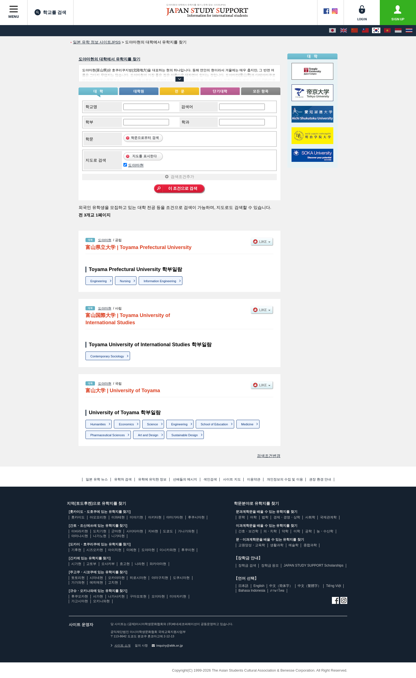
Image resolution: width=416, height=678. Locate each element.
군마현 (116, 531)
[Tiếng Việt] (387, 31)
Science (152, 424)
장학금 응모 (270, 565)
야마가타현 (174, 517)
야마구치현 (159, 578)
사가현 (98, 596)
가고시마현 (79, 601)
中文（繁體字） (309, 586)
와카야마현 (158, 564)
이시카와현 (168, 550)
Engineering (98, 281)
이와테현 (118, 517)
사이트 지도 (232, 479)
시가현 (76, 564)
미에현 (131, 550)
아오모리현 (98, 517)
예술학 (293, 545)
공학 (308, 531)
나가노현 (99, 536)
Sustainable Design (185, 435)
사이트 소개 (121, 645)
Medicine (247, 424)
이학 (296, 531)
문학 (241, 517)
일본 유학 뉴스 (97, 479)
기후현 (76, 550)
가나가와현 (186, 531)
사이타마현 (134, 531)
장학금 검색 (247, 565)
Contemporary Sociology (107, 356)
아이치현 (114, 550)
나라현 (140, 564)
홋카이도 (78, 517)
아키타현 (154, 517)
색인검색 (210, 479)
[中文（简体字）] (354, 31)
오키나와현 (101, 601)
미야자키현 (178, 596)
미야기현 (136, 517)
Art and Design (148, 435)
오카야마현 (116, 578)
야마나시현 (79, 536)
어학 (253, 517)
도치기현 (99, 531)
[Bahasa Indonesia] (398, 31)
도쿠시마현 (181, 578)
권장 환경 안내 (320, 479)
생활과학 (276, 545)
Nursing (125, 281)
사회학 (310, 517)
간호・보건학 (248, 531)
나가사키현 (116, 596)
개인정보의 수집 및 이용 (285, 479)
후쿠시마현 (196, 517)
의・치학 (270, 531)
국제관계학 (328, 517)
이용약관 (253, 479)
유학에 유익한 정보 (152, 479)
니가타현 (118, 536)
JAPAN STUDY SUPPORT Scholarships (314, 565)
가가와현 (78, 582)
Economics (126, 424)
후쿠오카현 (79, 596)
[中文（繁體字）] (365, 31)
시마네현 (96, 578)
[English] (343, 31)
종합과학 (310, 545)
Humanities (98, 424)
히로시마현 (138, 578)
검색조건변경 (268, 455)
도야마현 (136, 165)
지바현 (153, 531)
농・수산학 (325, 531)
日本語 (243, 586)
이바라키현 (79, 531)
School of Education (214, 424)
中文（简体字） (281, 586)
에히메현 (96, 582)
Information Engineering (160, 281)
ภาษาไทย (277, 590)
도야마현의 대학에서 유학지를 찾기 (109, 59)
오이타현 (158, 596)
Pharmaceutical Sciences (107, 435)
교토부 (91, 564)
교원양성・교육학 (251, 545)
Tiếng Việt (333, 586)
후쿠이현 (188, 550)
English (258, 586)
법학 (265, 517)
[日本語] (332, 31)
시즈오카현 (94, 550)
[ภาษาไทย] (409, 31)
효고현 (125, 564)
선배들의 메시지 (185, 479)
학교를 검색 (50, 12)
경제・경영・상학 (286, 517)
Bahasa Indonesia (251, 590)
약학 (285, 531)
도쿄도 (168, 531)
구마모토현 (138, 596)
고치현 (113, 582)
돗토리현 (78, 578)
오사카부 (108, 564)
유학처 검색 (123, 479)
